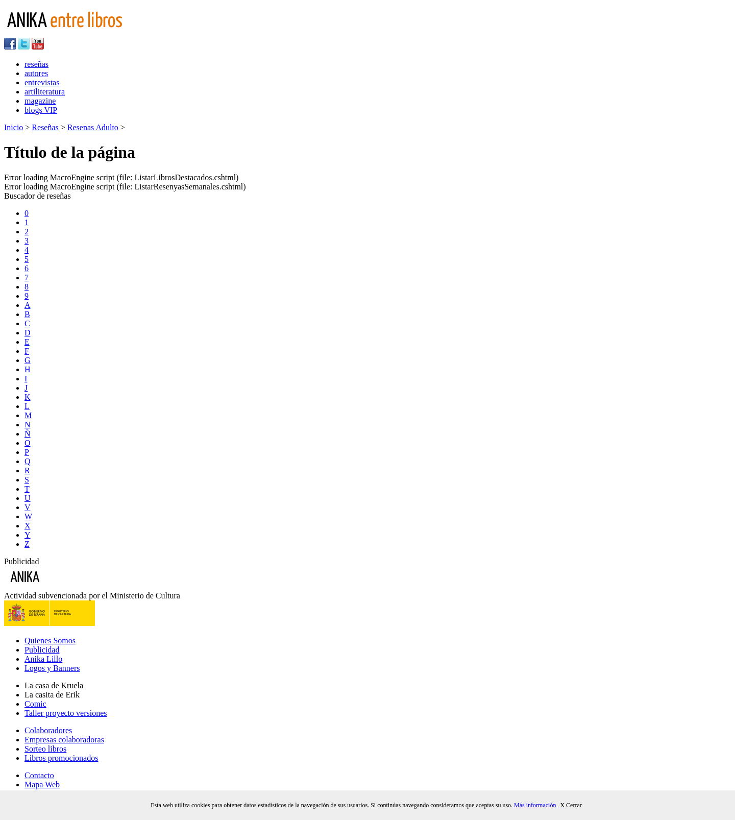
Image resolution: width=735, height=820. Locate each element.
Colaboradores (48, 730)
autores (36, 73)
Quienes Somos (50, 640)
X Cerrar (570, 805)
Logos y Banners (52, 668)
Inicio (13, 127)
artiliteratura (44, 91)
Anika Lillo (43, 659)
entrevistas (41, 82)
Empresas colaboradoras (64, 739)
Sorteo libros (45, 748)
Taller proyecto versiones (65, 713)
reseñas (36, 64)
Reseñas (45, 127)
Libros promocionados (61, 758)
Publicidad (41, 649)
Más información (535, 805)
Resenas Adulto (92, 127)
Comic (35, 704)
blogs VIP (40, 110)
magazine (40, 101)
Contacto (39, 775)
